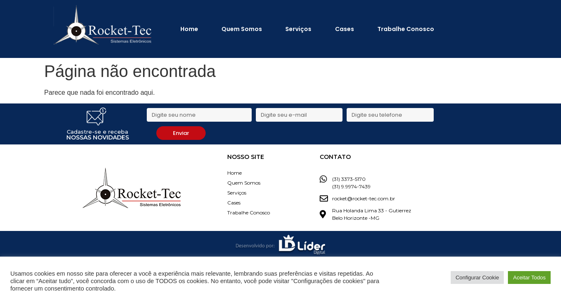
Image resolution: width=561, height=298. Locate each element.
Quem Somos (241, 29)
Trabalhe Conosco (405, 29)
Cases (344, 29)
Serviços (298, 29)
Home (189, 29)
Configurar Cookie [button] (477, 277)
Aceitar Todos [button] (529, 277)
